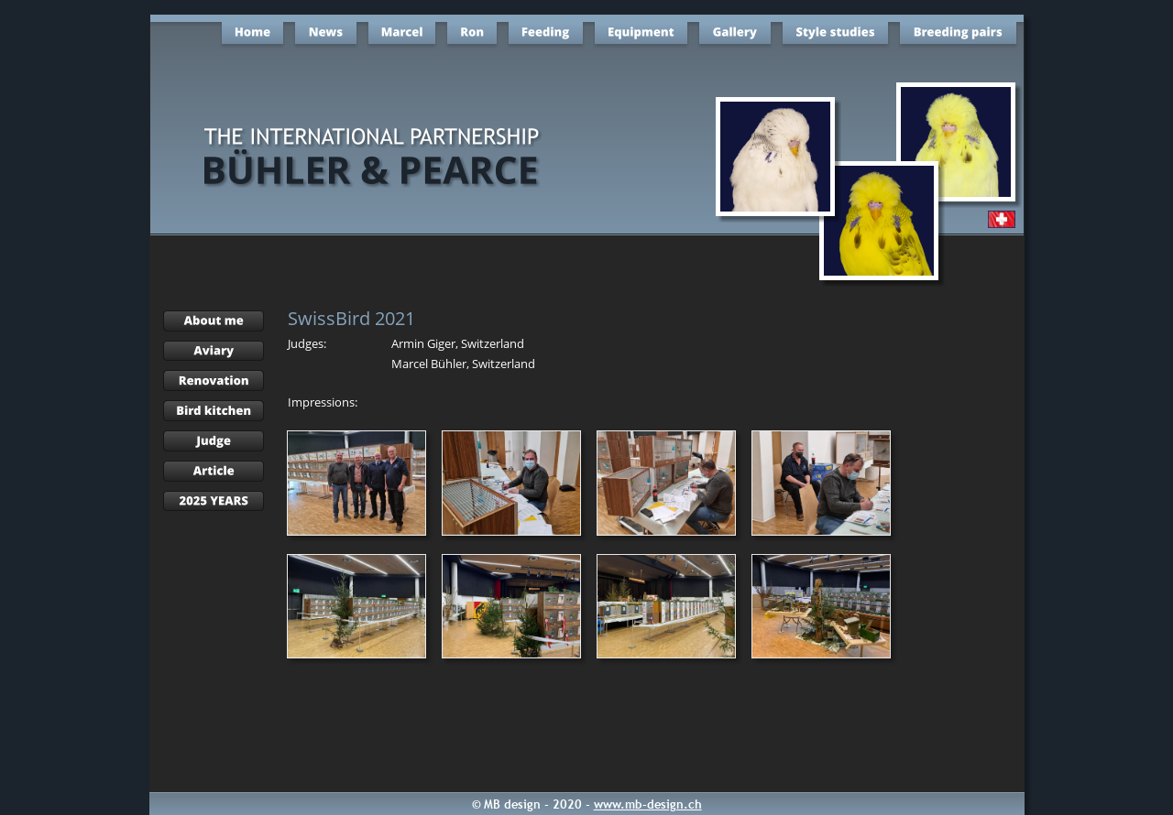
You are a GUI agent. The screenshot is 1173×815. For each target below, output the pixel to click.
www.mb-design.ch (648, 804)
